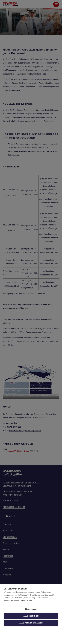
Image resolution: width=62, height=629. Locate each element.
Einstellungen (31, 609)
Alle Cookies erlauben (31, 623)
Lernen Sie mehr (26, 601)
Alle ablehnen (31, 616)
